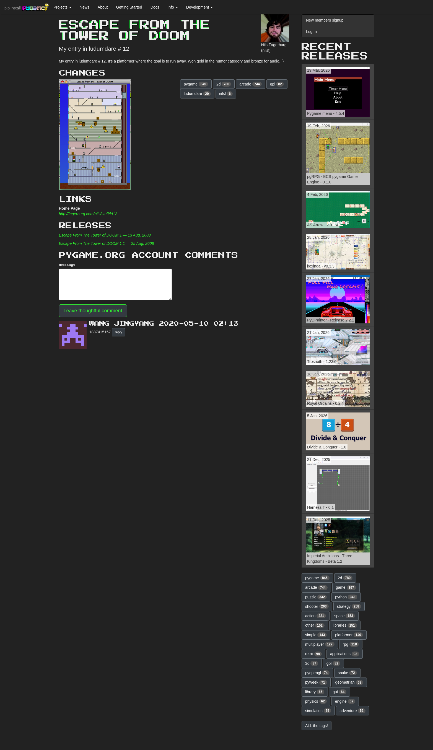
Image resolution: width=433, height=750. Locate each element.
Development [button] (199, 7)
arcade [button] (250, 84)
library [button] (314, 691)
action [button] (315, 615)
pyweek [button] (316, 682)
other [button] (315, 625)
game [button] (346, 587)
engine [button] (345, 701)
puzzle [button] (316, 597)
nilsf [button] (226, 93)
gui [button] (339, 691)
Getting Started (129, 7)
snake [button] (347, 672)
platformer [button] (349, 634)
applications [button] (344, 654)
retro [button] (313, 654)
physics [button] (316, 701)
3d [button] (311, 663)
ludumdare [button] (197, 93)
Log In (311, 31)
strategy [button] (349, 606)
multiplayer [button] (320, 644)
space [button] (344, 615)
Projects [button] (62, 7)
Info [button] (173, 7)
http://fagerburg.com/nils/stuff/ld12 (88, 214)
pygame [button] (196, 84)
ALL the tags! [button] (316, 725)
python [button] (346, 597)
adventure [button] (352, 710)
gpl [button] (277, 84)
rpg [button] (351, 644)
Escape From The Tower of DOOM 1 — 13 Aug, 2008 (105, 235)
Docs (155, 7)
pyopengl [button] (317, 672)
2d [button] (223, 84)
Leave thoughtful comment (93, 310)
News (84, 7)
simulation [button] (318, 710)
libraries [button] (345, 625)
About (103, 7)
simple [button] (316, 634)
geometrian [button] (349, 682)
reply (118, 332)
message (67, 264)
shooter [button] (317, 606)
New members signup (324, 20)
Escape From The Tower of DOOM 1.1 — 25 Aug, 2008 (106, 243)
